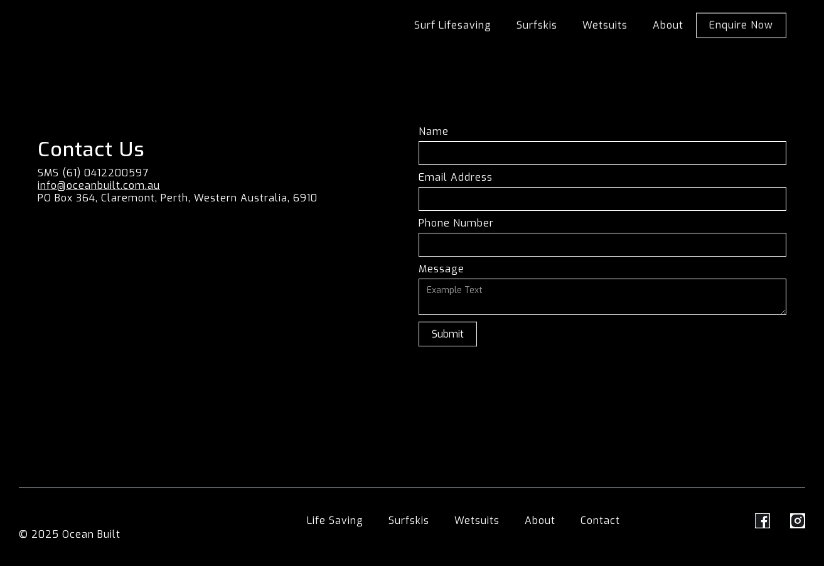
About (668, 25)
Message (441, 269)
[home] (127, 13)
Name (434, 131)
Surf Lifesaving (452, 25)
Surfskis (536, 25)
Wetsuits (605, 25)
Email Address (456, 177)
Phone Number (456, 223)
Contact (600, 521)
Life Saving (335, 521)
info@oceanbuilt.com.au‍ (99, 185)
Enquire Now (741, 26)
